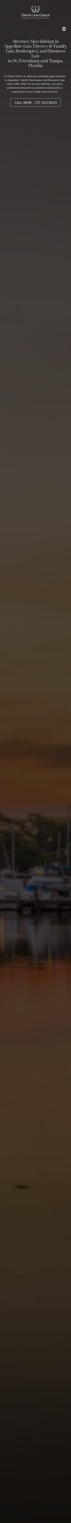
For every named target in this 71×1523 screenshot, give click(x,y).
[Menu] (64, 29)
